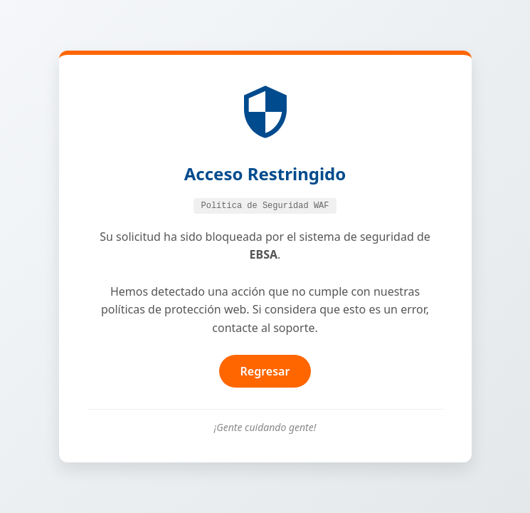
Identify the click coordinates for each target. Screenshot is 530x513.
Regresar (265, 371)
